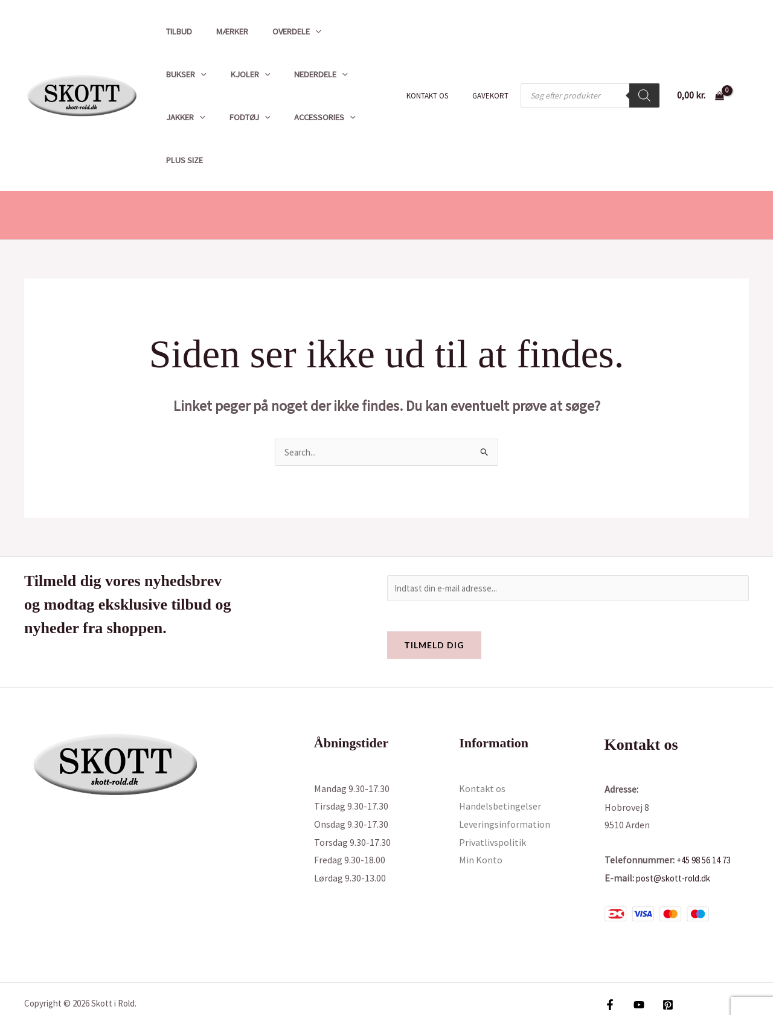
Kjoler (182, 74)
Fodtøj (367, 74)
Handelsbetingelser (500, 765)
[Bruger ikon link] (746, 74)
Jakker (310, 74)
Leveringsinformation (504, 784)
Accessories (193, 117)
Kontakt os (440, 74)
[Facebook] (610, 964)
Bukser (341, 31)
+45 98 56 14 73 (706, 819)
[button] (298, 31)
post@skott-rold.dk (677, 837)
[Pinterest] (661, 964)
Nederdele (247, 74)
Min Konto (480, 819)
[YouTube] (635, 964)
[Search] (644, 74)
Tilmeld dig (434, 604)
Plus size (260, 117)
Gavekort (494, 74)
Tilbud (175, 31)
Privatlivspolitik (492, 802)
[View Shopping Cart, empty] (700, 74)
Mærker (222, 31)
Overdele (279, 31)
